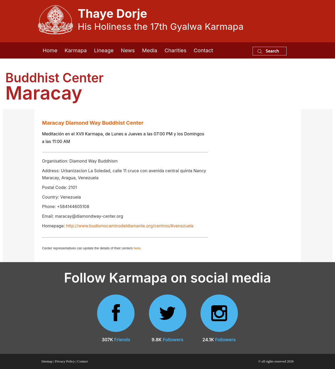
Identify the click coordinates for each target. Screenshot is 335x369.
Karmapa (76, 50)
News (128, 50)
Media (149, 50)
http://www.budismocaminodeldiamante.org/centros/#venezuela (130, 225)
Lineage (104, 50)
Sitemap (47, 361)
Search (268, 51)
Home (50, 50)
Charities (175, 50)
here (136, 248)
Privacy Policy (65, 361)
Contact (203, 50)
